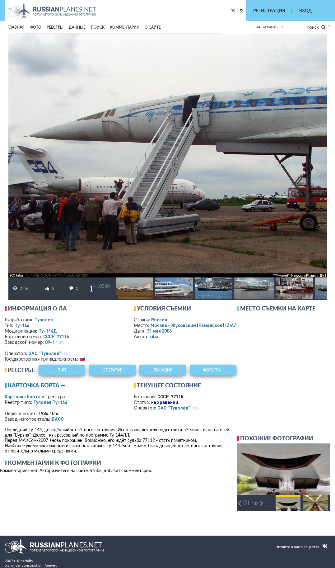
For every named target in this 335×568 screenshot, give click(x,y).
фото (35, 27)
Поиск (316, 27)
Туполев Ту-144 (50, 402)
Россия (159, 319)
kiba (153, 336)
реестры (55, 27)
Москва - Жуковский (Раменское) (201, 325)
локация (162, 370)
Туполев (44, 319)
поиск (98, 27)
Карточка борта (22, 396)
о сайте (153, 27)
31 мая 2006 (159, 331)
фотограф (213, 370)
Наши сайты (267, 27)
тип (60, 342)
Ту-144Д (48, 331)
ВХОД (305, 10)
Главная (16, 27)
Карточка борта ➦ (36, 385)
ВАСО (58, 419)
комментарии (124, 27)
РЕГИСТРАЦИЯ (269, 10)
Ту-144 (22, 325)
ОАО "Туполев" (44, 353)
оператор (112, 370)
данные (77, 27)
